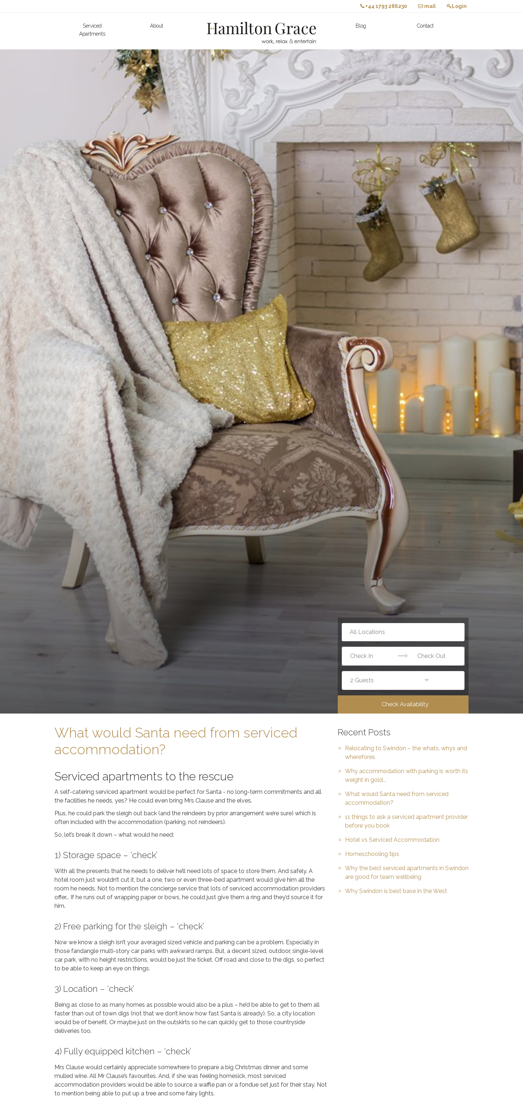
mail (427, 6)
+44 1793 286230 (383, 6)
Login (457, 6)
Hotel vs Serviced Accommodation (392, 839)
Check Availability (405, 704)
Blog (361, 26)
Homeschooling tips (372, 854)
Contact (425, 26)
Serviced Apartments (92, 30)
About (156, 26)
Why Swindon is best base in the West (396, 891)
